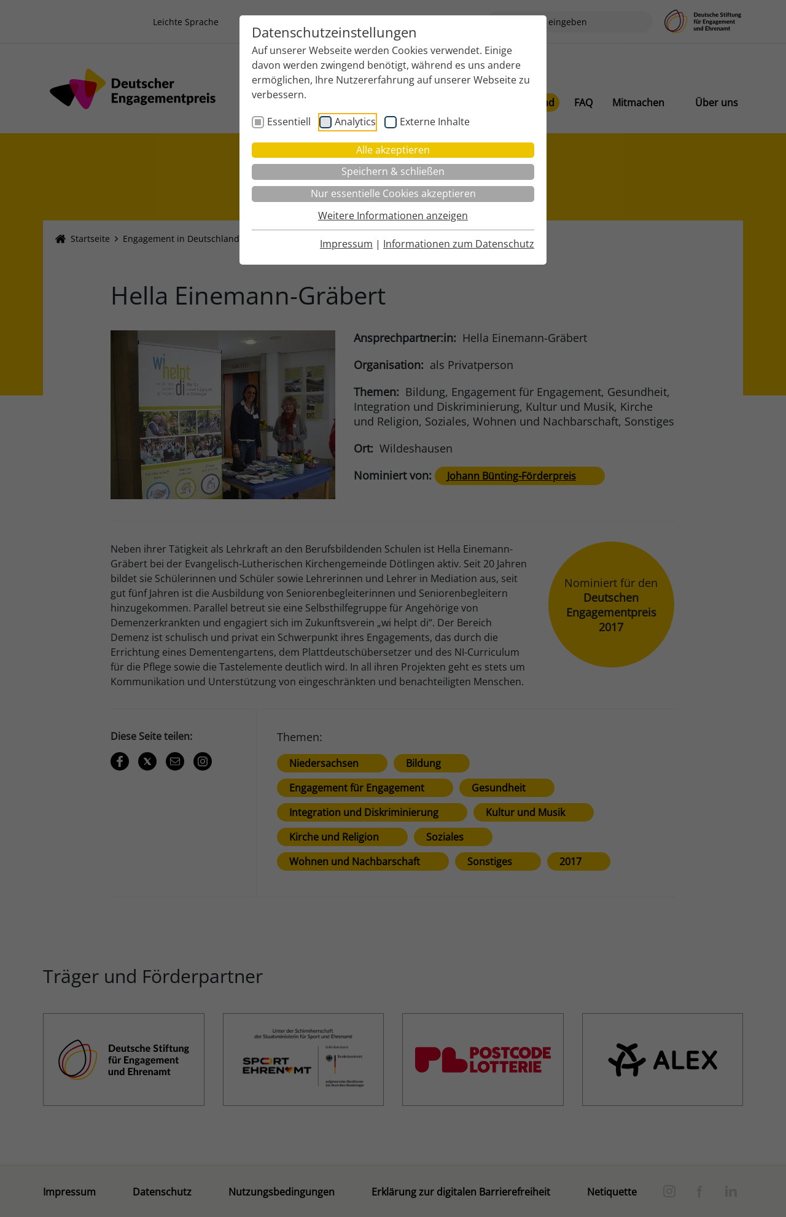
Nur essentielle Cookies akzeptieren (393, 193)
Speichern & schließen (393, 171)
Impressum (346, 244)
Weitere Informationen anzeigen (393, 215)
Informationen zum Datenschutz (458, 244)
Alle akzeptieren (393, 150)
